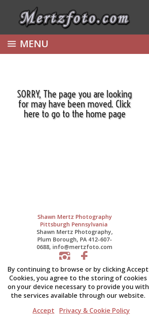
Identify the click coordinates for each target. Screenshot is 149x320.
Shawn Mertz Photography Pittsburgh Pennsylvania (74, 220)
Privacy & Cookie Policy (94, 310)
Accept (43, 310)
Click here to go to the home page (77, 109)
